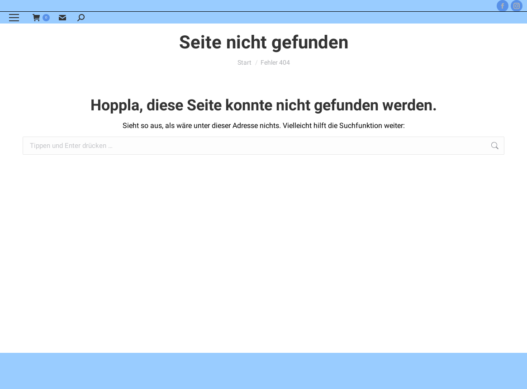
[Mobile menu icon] (14, 18)
